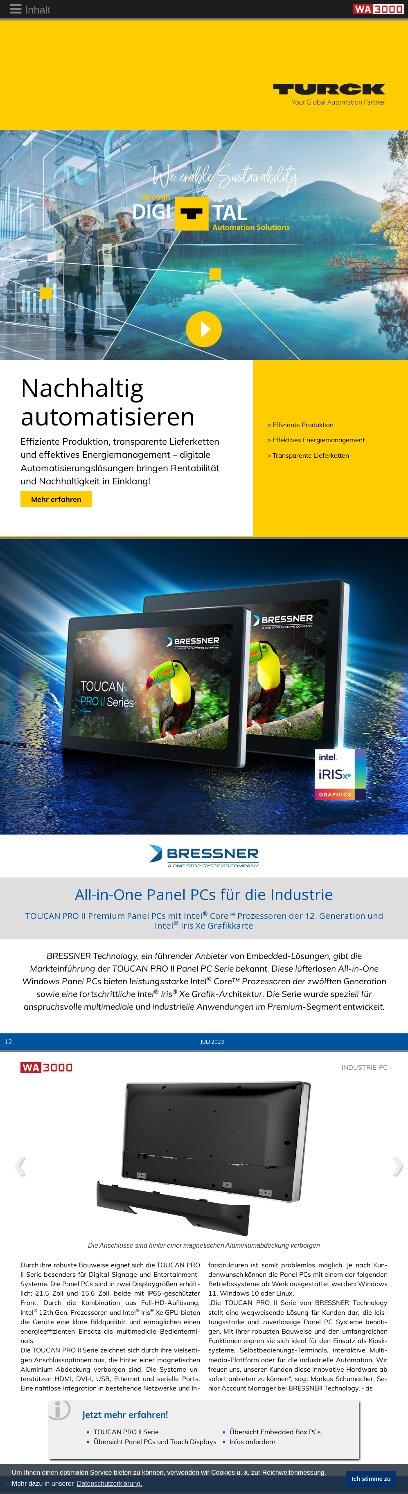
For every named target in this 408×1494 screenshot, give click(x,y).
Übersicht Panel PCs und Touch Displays (155, 1442)
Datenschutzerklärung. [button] (109, 1483)
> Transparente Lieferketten (308, 455)
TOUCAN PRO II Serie (126, 1432)
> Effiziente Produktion (300, 425)
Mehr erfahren (56, 499)
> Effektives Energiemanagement (316, 440)
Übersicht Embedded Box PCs (275, 1432)
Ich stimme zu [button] (371, 1479)
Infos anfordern (252, 1442)
